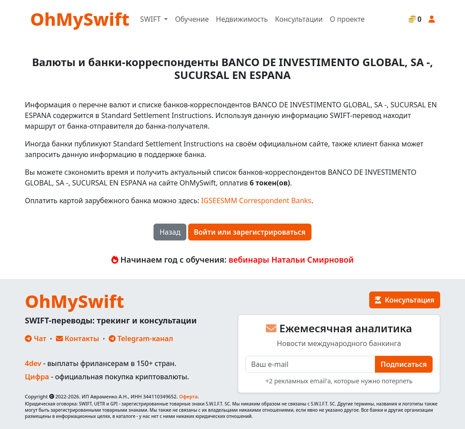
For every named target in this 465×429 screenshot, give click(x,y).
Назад (169, 232)
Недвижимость (242, 19)
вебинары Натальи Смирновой (291, 259)
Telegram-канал (141, 338)
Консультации (299, 19)
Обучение (192, 19)
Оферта (188, 396)
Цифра (37, 377)
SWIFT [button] (151, 19)
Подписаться (404, 364)
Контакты (77, 338)
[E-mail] (310, 364)
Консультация (404, 300)
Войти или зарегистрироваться (250, 232)
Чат (35, 338)
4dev (33, 363)
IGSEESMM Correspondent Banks (256, 200)
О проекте (347, 19)
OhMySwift (80, 19)
